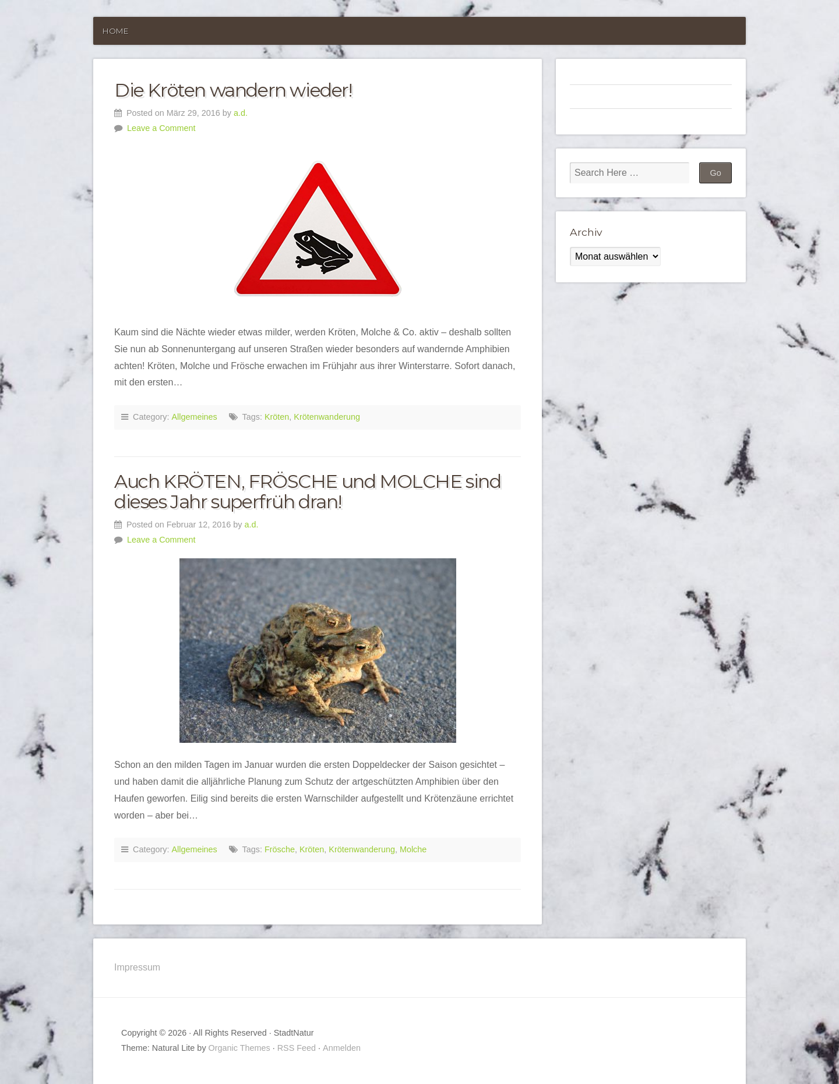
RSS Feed (296, 1048)
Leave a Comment (161, 128)
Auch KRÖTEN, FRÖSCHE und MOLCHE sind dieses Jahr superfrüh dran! (307, 491)
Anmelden (342, 1048)
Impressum (137, 967)
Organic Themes (239, 1048)
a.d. (241, 113)
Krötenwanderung (327, 416)
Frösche (280, 849)
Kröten (277, 416)
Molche (413, 849)
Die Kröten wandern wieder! (233, 90)
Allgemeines (194, 416)
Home (115, 31)
